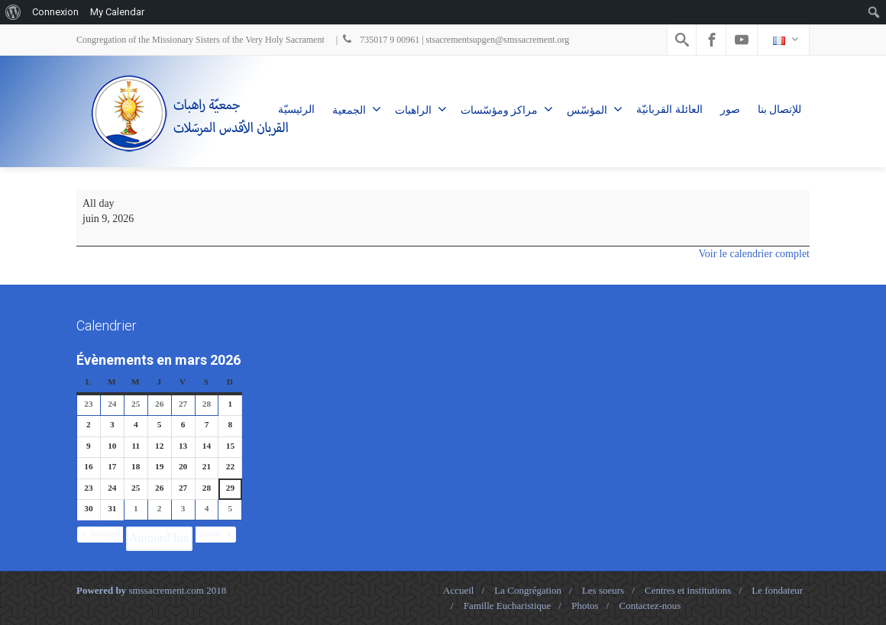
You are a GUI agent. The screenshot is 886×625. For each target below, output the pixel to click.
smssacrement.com (166, 590)
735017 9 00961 (379, 39)
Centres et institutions (688, 590)
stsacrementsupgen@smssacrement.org (498, 39)
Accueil (458, 590)
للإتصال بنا (780, 109)
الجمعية (356, 109)
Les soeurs (603, 590)
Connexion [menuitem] (55, 12)
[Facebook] (712, 39)
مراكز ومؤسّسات (507, 109)
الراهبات (421, 109)
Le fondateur (777, 590)
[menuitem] (13, 12)
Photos (584, 605)
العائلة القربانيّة (669, 109)
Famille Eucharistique (507, 605)
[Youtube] (741, 39)
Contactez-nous (650, 605)
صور (730, 109)
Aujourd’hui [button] (159, 537)
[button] (100, 535)
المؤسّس (594, 109)
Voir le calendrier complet (754, 253)
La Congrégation (527, 590)
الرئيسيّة (296, 109)
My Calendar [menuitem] (117, 12)
